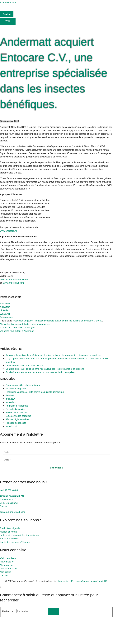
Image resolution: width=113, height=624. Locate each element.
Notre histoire (7, 562)
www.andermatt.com (13, 283)
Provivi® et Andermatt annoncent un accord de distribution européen (40, 372)
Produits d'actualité (15, 409)
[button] (7, 14)
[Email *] (56, 460)
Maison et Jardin (8, 532)
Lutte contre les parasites (36, 324)
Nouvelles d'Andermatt (11, 324)
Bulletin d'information (16, 413)
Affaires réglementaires (17, 420)
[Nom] (56, 452)
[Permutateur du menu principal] (8, 21)
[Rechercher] (53, 612)
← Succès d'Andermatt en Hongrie (17, 328)
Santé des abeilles (9, 539)
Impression (63, 581)
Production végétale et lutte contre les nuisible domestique (63, 321)
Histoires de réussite (16, 423)
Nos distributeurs (8, 569)
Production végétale (22, 321)
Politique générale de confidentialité (89, 581)
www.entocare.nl (8, 231)
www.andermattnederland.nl (14, 279)
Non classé (11, 426)
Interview (10, 399)
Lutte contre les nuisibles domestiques (19, 535)
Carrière (4, 575)
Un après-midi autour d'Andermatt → (18, 331)
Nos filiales (5, 572)
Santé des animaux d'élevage (15, 542)
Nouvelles (11, 402)
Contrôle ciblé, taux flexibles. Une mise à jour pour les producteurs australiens (45, 369)
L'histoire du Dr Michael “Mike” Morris (24, 365)
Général (98, 321)
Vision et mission (8, 558)
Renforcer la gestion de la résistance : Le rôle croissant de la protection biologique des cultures (53, 355)
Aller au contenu (8, 2)
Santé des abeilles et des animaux (23, 385)
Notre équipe (6, 565)
